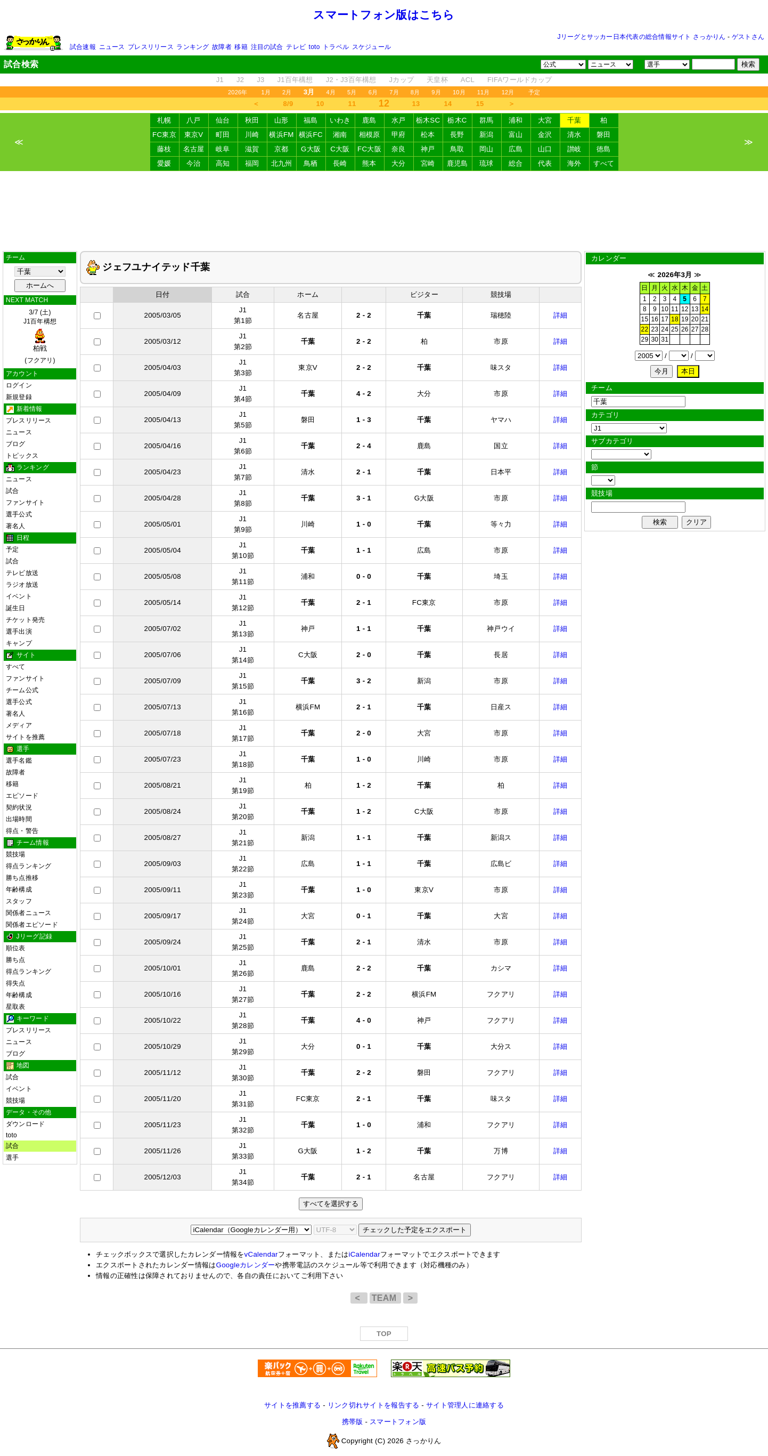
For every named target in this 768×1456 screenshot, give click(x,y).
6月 (373, 92)
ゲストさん (748, 37)
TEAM (385, 1298)
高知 (223, 163)
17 (664, 319)
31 (664, 339)
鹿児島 (457, 163)
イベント (19, 596)
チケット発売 (25, 620)
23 (654, 329)
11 (352, 104)
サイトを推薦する (292, 1405)
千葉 (574, 120)
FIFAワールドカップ (519, 80)
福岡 (252, 163)
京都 (281, 149)
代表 (545, 163)
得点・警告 (22, 831)
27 (695, 329)
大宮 (545, 120)
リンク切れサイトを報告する (373, 1405)
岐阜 (223, 149)
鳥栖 (311, 163)
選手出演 (19, 631)
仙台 (223, 120)
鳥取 (457, 149)
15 (480, 104)
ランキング (192, 47)
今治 (193, 163)
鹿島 (369, 120)
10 (320, 104)
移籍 (240, 47)
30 (654, 339)
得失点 (16, 983)
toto (314, 47)
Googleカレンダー (245, 1265)
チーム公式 (22, 690)
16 (654, 319)
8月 (415, 92)
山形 (281, 120)
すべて (604, 163)
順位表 (16, 948)
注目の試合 (267, 47)
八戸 (193, 120)
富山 (516, 135)
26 (685, 329)
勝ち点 (16, 960)
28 (705, 329)
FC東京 (164, 135)
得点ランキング (29, 866)
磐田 (604, 135)
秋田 (252, 120)
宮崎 (428, 163)
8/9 (288, 104)
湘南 (340, 135)
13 (416, 104)
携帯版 (352, 1422)
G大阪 (311, 149)
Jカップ (401, 80)
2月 (287, 92)
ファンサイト (25, 502)
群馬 (486, 120)
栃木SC (428, 120)
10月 (459, 92)
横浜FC (311, 135)
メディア (19, 725)
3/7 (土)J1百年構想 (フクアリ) (40, 336)
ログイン (19, 385)
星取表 (16, 1006)
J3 (260, 80)
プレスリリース (151, 47)
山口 (545, 149)
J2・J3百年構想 (351, 80)
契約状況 (19, 807)
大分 (398, 163)
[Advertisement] (384, 211)
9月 (436, 92)
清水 (574, 135)
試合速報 (83, 47)
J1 (220, 80)
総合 (516, 163)
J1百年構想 (295, 80)
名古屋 (194, 149)
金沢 (545, 135)
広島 (516, 149)
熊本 (369, 163)
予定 (534, 92)
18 (675, 319)
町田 (223, 135)
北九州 (281, 163)
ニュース (112, 47)
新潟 (486, 135)
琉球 (486, 163)
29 (645, 339)
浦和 (516, 120)
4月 (331, 92)
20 (695, 319)
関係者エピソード (32, 924)
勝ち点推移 (22, 877)
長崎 (340, 163)
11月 (483, 92)
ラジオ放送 (22, 584)
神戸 (428, 149)
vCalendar (261, 1254)
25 (675, 329)
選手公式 (19, 514)
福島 (311, 120)
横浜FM (281, 135)
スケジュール (371, 47)
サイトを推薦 (25, 737)
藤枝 (164, 149)
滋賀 (252, 149)
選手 (12, 1157)
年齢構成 (19, 889)
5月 (352, 92)
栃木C (457, 120)
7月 (394, 92)
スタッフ (19, 901)
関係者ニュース (29, 913)
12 (685, 309)
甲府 (398, 135)
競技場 (16, 854)
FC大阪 (369, 149)
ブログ (16, 444)
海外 (574, 163)
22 (645, 329)
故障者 (222, 47)
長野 (457, 135)
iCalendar (364, 1254)
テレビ (296, 47)
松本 (428, 135)
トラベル (336, 47)
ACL (468, 80)
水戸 (398, 120)
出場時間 (19, 819)
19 (685, 319)
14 (448, 104)
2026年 (238, 92)
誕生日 (16, 608)
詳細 (560, 315)
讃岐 (574, 149)
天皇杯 (437, 80)
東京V (193, 135)
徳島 (604, 149)
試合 (12, 491)
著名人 (16, 526)
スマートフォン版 (398, 1422)
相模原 (369, 135)
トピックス (22, 455)
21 (705, 319)
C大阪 (339, 149)
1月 (266, 92)
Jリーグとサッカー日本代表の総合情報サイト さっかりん (642, 37)
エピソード (22, 795)
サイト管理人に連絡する (465, 1405)
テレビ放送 (22, 573)
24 (664, 329)
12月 (508, 92)
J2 (240, 80)
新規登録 (19, 397)
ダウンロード (25, 1124)
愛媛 (164, 163)
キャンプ (19, 643)
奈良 (398, 149)
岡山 (486, 149)
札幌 (164, 120)
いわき (340, 120)
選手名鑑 (19, 760)
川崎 (252, 135)
